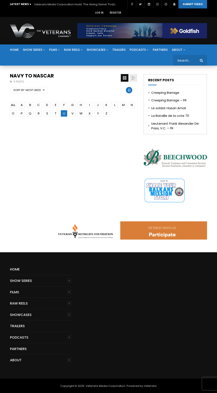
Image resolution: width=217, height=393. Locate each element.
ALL (13, 105)
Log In (99, 12)
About (177, 50)
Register (115, 12)
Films (53, 50)
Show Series (32, 50)
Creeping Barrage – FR (168, 100)
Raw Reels (72, 50)
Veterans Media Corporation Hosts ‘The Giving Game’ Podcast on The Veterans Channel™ (76, 4)
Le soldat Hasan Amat (168, 108)
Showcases (96, 50)
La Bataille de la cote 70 (170, 115)
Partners (160, 50)
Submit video (193, 4)
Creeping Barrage (165, 92)
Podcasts (138, 50)
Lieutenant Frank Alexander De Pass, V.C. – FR (175, 126)
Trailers (118, 50)
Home (14, 50)
